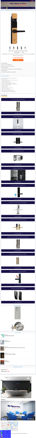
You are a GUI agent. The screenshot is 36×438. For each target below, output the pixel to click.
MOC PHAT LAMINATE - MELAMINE (10, 354)
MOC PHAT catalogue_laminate (9, 335)
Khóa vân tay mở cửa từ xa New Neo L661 (18, 185)
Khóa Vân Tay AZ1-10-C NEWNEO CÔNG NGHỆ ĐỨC (18, 271)
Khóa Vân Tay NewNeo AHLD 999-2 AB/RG (18, 99)
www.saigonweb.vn (24, 433)
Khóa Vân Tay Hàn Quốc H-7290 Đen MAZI (18, 288)
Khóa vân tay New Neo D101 (18, 116)
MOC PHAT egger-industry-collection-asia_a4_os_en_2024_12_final (15, 347)
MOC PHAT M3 (7, 361)
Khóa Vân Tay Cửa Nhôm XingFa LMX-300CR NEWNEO (18, 202)
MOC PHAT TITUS (7, 341)
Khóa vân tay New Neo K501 (18, 133)
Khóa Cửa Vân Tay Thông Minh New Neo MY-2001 (18, 219)
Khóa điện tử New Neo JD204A (18, 168)
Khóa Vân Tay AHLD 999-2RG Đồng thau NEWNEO (18, 254)
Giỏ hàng (4, 8)
